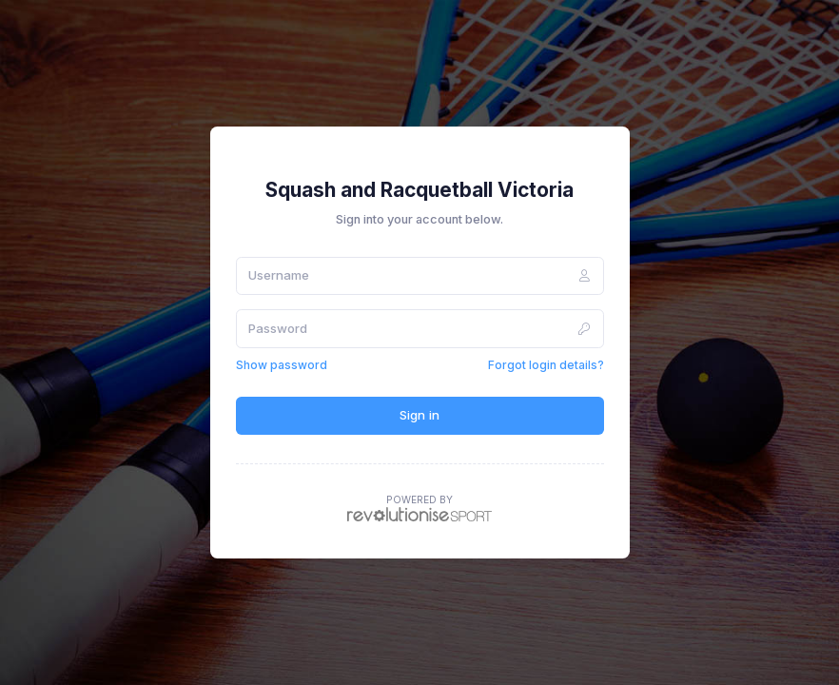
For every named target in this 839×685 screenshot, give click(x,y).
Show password (281, 365)
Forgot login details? (546, 365)
